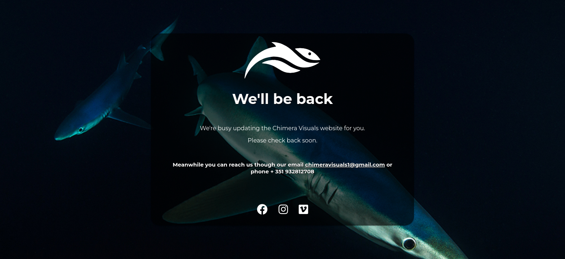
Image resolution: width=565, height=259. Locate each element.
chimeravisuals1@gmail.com (345, 164)
